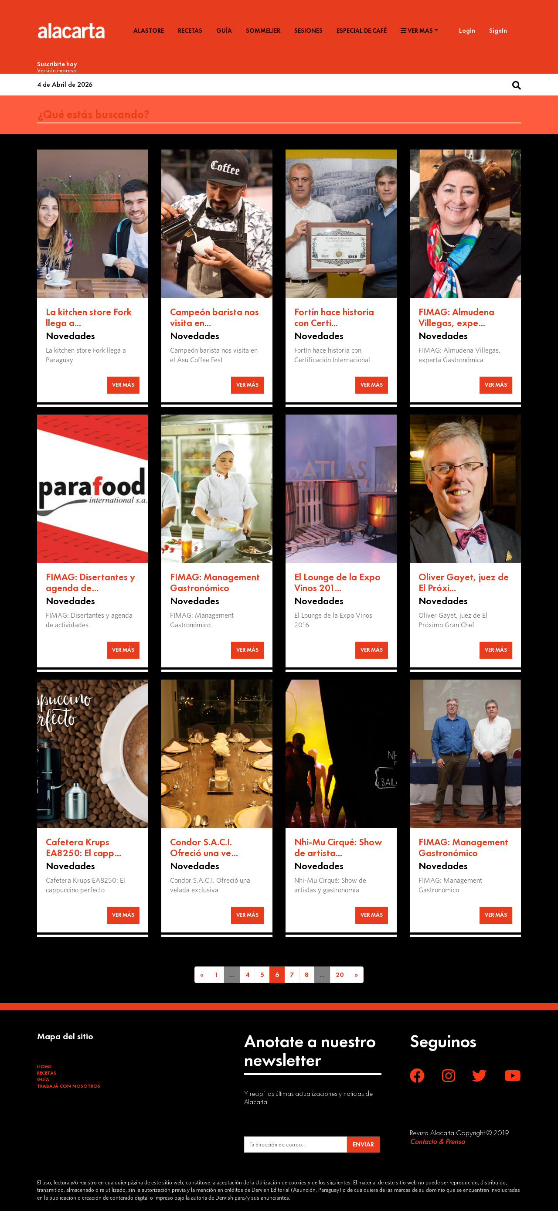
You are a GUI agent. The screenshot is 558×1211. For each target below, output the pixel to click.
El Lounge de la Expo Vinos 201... (337, 583)
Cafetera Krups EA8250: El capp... (83, 848)
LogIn (467, 30)
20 (340, 974)
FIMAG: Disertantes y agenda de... (90, 583)
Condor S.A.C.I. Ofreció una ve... (204, 848)
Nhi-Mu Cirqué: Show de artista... (338, 848)
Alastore (148, 30)
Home (44, 1066)
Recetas (190, 30)
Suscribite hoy (57, 64)
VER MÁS (123, 384)
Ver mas (417, 30)
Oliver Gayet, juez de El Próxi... (463, 583)
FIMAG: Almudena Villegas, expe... (456, 318)
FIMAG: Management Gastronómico (215, 583)
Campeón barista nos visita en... (214, 318)
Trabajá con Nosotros (68, 1086)
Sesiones (308, 30)
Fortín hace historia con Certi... (334, 318)
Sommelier (263, 30)
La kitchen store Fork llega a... (89, 318)
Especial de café (362, 30)
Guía (224, 30)
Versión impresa (57, 70)
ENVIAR (363, 1144)
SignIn (498, 30)
